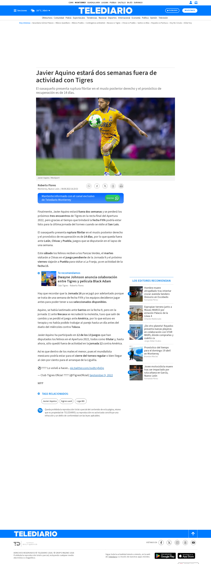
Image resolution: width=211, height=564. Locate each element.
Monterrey (80, 2)
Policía (68, 17)
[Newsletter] (195, 3)
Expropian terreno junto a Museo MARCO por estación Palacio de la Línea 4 (158, 311)
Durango (138, 2)
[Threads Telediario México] (185, 542)
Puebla (113, 2)
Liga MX (81, 401)
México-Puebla (78, 23)
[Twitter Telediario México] (169, 542)
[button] (89, 186)
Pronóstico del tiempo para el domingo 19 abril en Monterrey (157, 351)
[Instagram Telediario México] (177, 542)
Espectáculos (79, 17)
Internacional (124, 17)
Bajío (129, 2)
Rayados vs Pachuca (159, 23)
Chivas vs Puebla (129, 23)
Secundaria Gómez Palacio (43, 23)
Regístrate (190, 10)
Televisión (163, 17)
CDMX (71, 2)
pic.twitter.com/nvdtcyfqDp (87, 368)
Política (145, 17)
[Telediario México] (105, 10)
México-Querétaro (63, 23)
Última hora (47, 17)
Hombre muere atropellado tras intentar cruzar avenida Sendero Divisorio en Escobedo (157, 292)
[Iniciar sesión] (190, 2)
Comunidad (59, 17)
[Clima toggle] (39, 10)
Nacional (102, 17)
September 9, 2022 (101, 375)
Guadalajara (93, 2)
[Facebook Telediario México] (161, 542)
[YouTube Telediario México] (193, 542)
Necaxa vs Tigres (113, 23)
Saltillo (122, 2)
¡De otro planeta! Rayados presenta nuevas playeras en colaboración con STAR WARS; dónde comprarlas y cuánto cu (158, 332)
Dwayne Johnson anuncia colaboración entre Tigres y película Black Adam (87, 279)
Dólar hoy (188, 23)
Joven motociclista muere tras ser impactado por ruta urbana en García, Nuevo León (158, 371)
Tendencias (92, 17)
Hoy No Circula (176, 23)
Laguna (104, 2)
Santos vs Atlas (143, 23)
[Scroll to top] (193, 534)
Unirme (110, 198)
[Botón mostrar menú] (21, 10)
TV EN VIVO (173, 10)
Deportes (112, 17)
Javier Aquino (50, 401)
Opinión (153, 17)
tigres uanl (66, 401)
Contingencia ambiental (95, 23)
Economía (136, 17)
